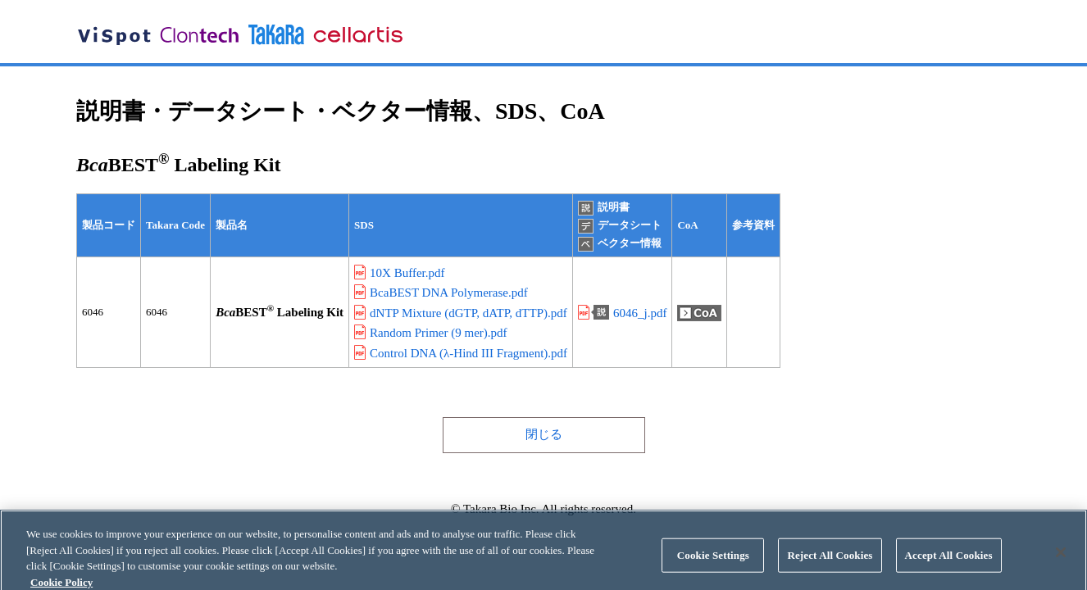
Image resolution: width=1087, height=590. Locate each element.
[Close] (1061, 559)
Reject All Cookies (829, 562)
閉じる (543, 434)
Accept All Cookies (949, 562)
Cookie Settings (713, 562)
